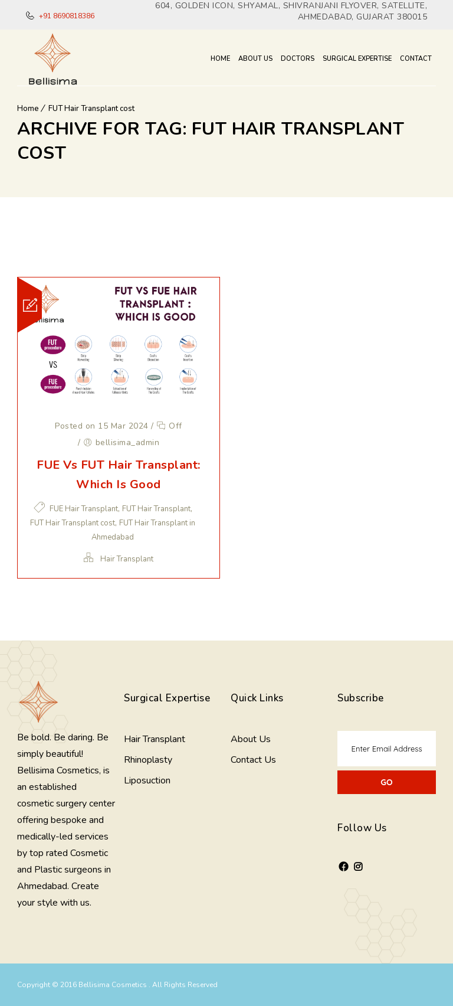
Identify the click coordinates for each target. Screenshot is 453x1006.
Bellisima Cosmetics (113, 984)
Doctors (297, 58)
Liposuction (147, 780)
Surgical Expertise (357, 58)
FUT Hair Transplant (156, 509)
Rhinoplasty (148, 759)
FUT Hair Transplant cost (91, 108)
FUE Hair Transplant (84, 509)
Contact (416, 58)
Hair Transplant (126, 559)
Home (220, 58)
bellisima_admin (128, 442)
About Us (255, 58)
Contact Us (253, 759)
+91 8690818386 (65, 16)
